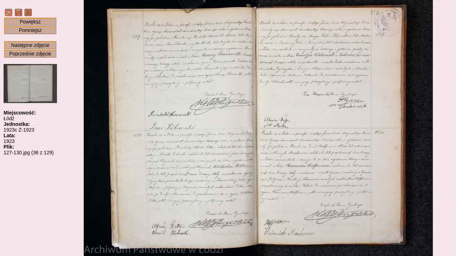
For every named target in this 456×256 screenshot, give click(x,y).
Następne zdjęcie (30, 45)
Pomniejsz (30, 30)
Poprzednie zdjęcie (30, 54)
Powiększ (30, 22)
